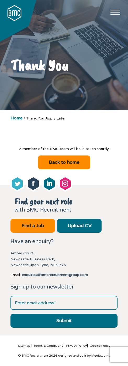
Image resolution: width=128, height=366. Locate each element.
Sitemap (24, 345)
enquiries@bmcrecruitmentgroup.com (55, 275)
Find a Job (32, 226)
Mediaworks (100, 355)
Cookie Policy (100, 345)
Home (16, 118)
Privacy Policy (76, 345)
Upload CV (79, 226)
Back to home (64, 162)
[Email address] (64, 303)
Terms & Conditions (48, 345)
